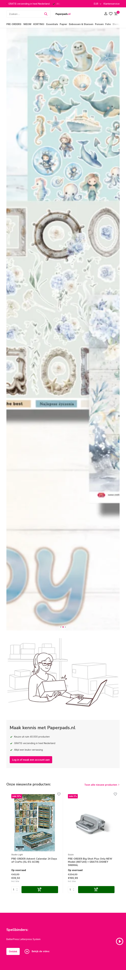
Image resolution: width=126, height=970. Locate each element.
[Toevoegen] (39, 889)
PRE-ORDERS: (14, 24)
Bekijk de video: (37, 951)
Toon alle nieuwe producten (100, 784)
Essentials (52, 24)
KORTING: (39, 24)
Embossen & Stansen (81, 24)
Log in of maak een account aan (31, 759)
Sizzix (71, 854)
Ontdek (13, 951)
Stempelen (119, 24)
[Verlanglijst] (111, 14)
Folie (108, 24)
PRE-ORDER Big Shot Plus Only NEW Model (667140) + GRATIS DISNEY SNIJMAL (90, 862)
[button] (63, 627)
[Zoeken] (28, 14)
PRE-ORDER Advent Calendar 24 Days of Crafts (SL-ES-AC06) (34, 860)
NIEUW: (27, 24)
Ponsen (99, 24)
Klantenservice (112, 3)
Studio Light (17, 854)
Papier (63, 24)
